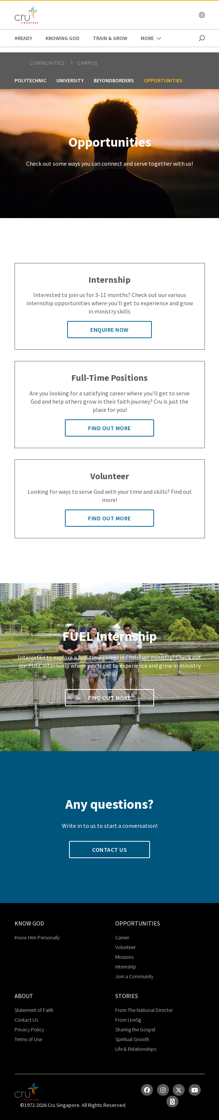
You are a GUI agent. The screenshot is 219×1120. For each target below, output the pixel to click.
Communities (47, 62)
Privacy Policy (29, 1029)
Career (122, 937)
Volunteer (125, 947)
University (70, 80)
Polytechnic (30, 80)
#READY (23, 38)
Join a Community (134, 976)
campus (88, 62)
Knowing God (62, 38)
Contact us (109, 849)
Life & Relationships (135, 1049)
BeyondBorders (114, 80)
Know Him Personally (37, 937)
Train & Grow (110, 38)
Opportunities (163, 80)
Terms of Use (28, 1039)
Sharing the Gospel (135, 1029)
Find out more (109, 428)
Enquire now (109, 329)
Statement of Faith (34, 1010)
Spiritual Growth (132, 1039)
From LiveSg (128, 1019)
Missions (124, 957)
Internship (125, 966)
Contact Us (26, 1019)
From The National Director (144, 1010)
